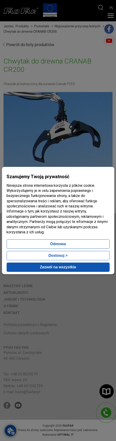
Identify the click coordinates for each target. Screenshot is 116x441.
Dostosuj (57, 255)
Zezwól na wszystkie (58, 267)
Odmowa (58, 244)
